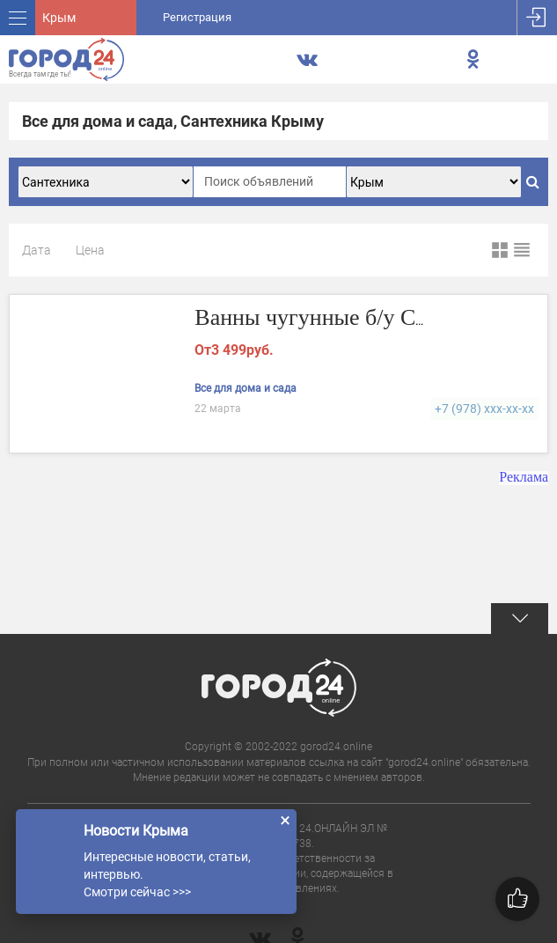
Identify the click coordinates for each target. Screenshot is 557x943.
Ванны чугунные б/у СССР (326, 317)
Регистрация (197, 17)
